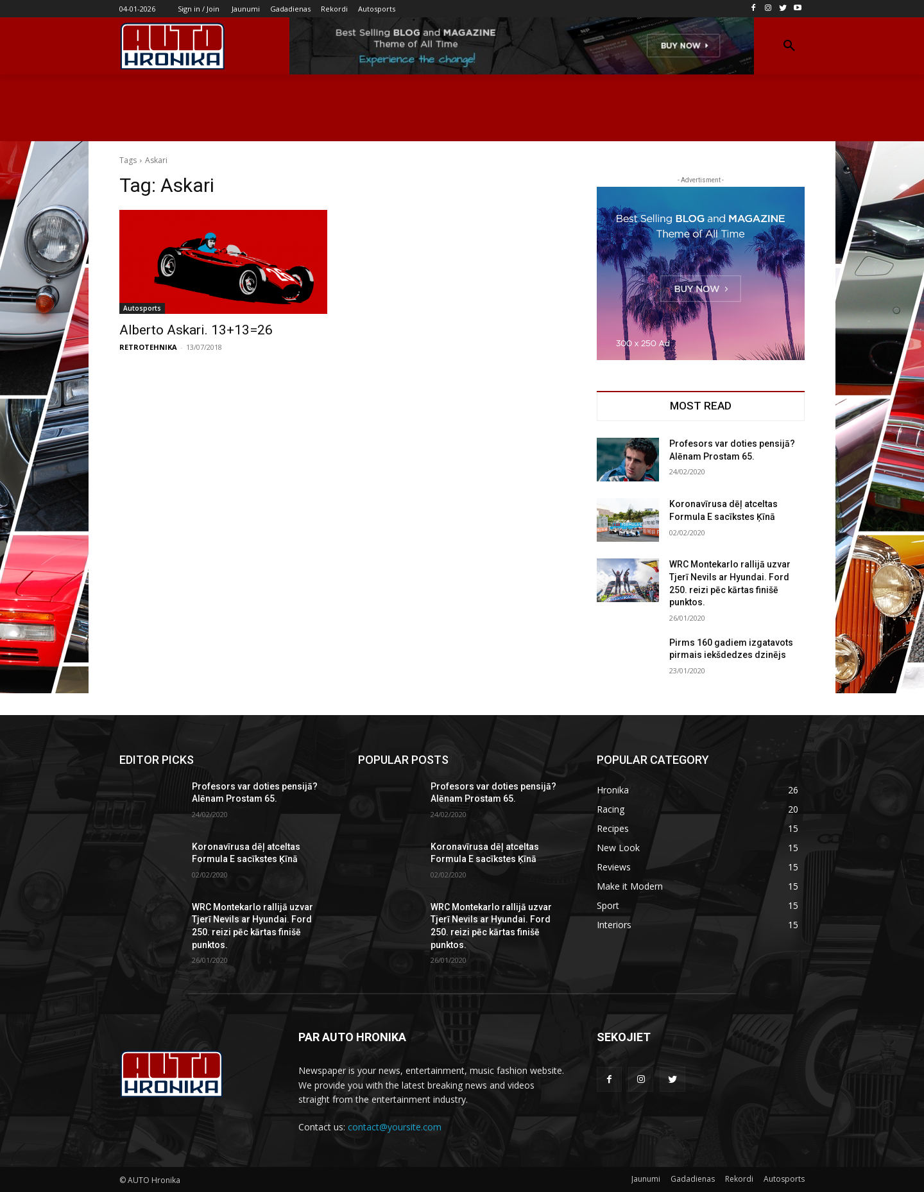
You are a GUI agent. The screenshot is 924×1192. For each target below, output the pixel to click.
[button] (789, 46)
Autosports (142, 308)
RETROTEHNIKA (148, 347)
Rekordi (739, 1178)
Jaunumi (645, 1178)
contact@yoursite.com (394, 1127)
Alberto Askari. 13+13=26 (196, 330)
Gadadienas (693, 1178)
